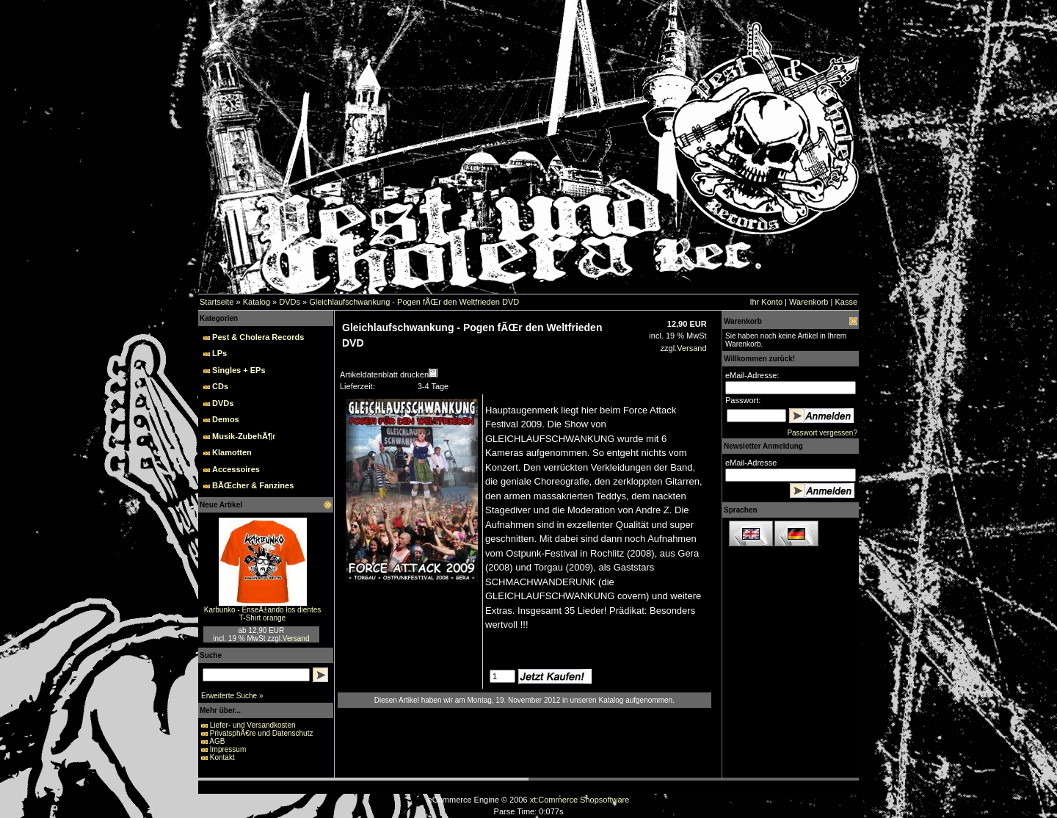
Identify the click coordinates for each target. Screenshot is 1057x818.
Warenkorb (808, 301)
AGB (217, 741)
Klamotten (232, 452)
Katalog (256, 301)
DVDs (289, 301)
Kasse (846, 301)
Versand (296, 638)
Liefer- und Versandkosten (253, 725)
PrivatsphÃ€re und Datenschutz (261, 733)
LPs (219, 353)
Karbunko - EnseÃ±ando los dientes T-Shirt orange (262, 614)
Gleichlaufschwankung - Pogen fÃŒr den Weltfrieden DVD (414, 301)
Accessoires (236, 469)
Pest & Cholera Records (258, 337)
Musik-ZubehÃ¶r (243, 436)
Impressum (228, 749)
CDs (220, 386)
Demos (225, 419)
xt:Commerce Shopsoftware (580, 799)
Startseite (216, 301)
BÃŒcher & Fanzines (253, 485)
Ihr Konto (765, 301)
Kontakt (222, 757)
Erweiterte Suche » (232, 696)
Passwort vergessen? (822, 433)
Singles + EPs (238, 370)
